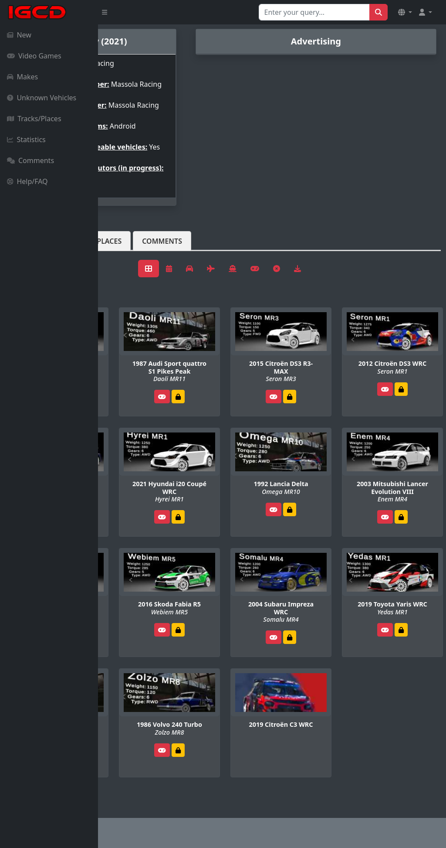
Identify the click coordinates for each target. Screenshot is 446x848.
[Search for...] (314, 12)
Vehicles (130, 262)
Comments (30, 160)
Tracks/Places (34, 118)
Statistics (26, 139)
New (19, 35)
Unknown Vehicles (41, 97)
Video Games (34, 56)
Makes (22, 77)
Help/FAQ (27, 181)
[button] (405, 12)
